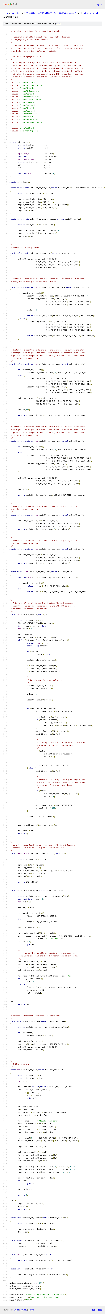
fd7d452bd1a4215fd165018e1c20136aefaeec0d (50, 13)
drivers (87, 13)
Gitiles (16, 1309)
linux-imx (16, 13)
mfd (95, 13)
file (58, 23)
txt (93, 1309)
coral (6, 13)
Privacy (24, 1309)
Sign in (99, 4)
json (100, 1309)
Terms (31, 1309)
